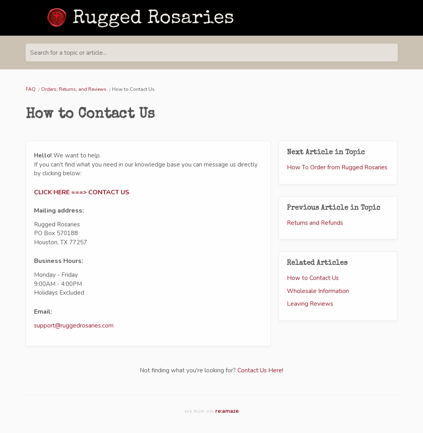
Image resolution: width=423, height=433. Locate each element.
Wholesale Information (318, 291)
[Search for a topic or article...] (212, 52)
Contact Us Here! (260, 370)
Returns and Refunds (315, 223)
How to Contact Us (313, 278)
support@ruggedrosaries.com (74, 326)
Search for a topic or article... (68, 53)
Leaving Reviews (310, 304)
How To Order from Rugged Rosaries (337, 167)
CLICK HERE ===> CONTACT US (81, 192)
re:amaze (227, 411)
